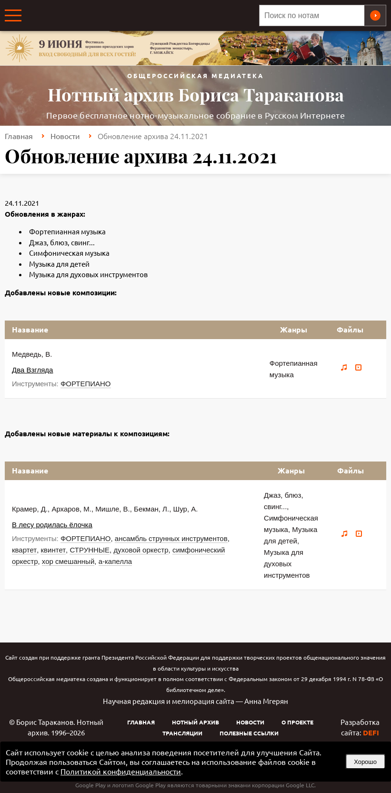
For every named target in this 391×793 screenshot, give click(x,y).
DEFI (371, 732)
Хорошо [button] (365, 761)
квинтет (53, 550)
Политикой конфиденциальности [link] (120, 771)
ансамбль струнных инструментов (171, 538)
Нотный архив (195, 722)
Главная (19, 136)
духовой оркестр (140, 550)
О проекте (297, 722)
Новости (65, 136)
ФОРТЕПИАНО (85, 384)
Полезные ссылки (249, 733)
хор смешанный (68, 561)
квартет (24, 550)
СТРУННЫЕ (90, 550)
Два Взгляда (32, 370)
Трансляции (182, 733)
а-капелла (115, 561)
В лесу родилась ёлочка (52, 525)
